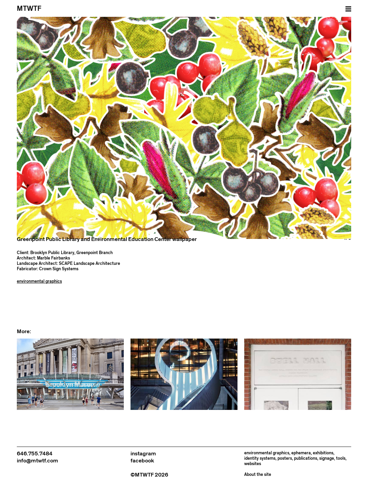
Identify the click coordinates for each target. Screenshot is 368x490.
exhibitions (323, 453)
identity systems (259, 458)
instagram (143, 453)
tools (340, 458)
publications (305, 458)
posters (285, 458)
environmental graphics (39, 281)
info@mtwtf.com (37, 460)
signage (326, 458)
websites (252, 464)
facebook (142, 460)
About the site (257, 475)
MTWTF (29, 8)
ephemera (301, 453)
